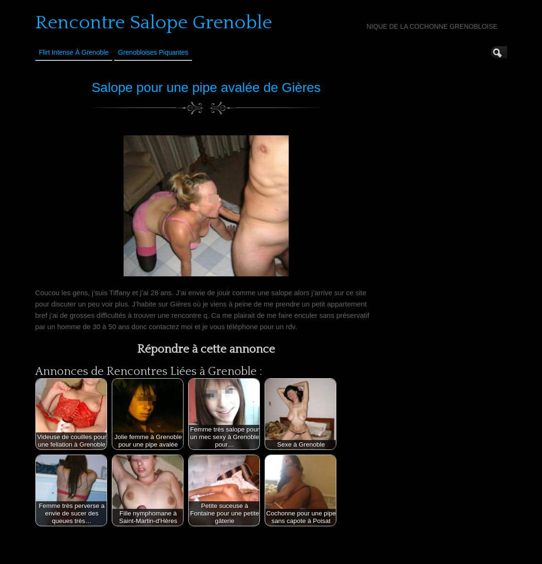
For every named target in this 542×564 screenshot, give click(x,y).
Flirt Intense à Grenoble (74, 52)
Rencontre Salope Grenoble (153, 22)
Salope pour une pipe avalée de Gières (206, 87)
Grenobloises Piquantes (153, 52)
